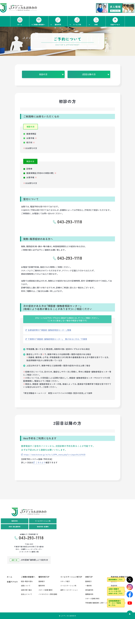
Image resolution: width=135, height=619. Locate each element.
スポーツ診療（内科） (92, 598)
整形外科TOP (43, 576)
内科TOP (89, 576)
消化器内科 (89, 590)
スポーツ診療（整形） (45, 590)
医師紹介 (41, 581)
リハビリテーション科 (68, 585)
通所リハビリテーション (69, 590)
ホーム (9, 576)
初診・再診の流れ (27, 581)
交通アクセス (12, 581)
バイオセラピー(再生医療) (47, 594)
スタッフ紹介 (65, 581)
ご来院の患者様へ (28, 576)
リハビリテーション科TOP (71, 576)
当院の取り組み (26, 590)
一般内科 (88, 585)
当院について (25, 585)
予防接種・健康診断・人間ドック (96, 603)
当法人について (26, 594)
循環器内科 (89, 594)
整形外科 (41, 585)
